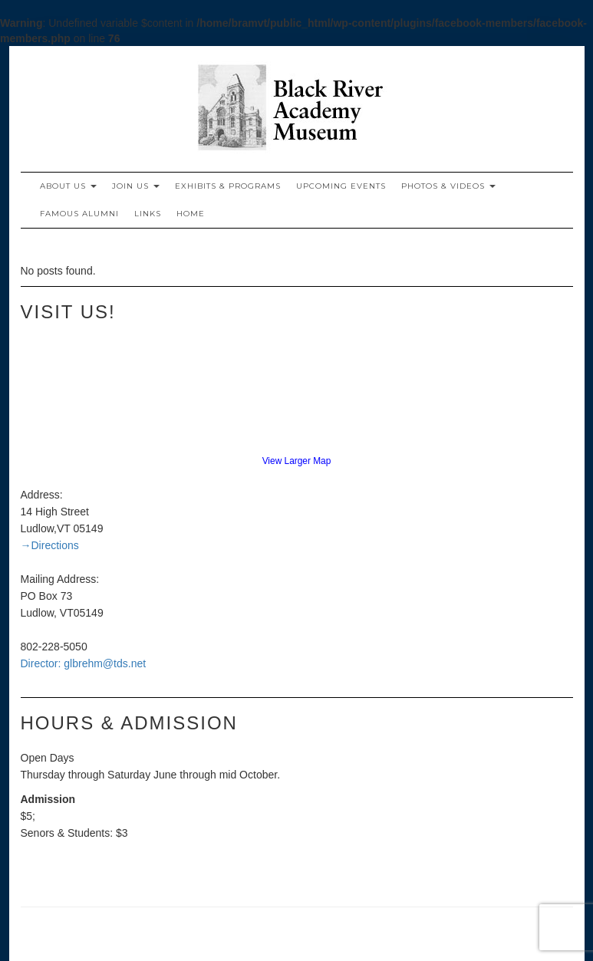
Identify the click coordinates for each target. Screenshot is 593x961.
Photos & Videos (448, 186)
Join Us (136, 186)
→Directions (50, 545)
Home (190, 214)
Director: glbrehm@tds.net (84, 663)
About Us (68, 186)
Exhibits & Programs (228, 186)
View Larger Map (296, 461)
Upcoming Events (341, 186)
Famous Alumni (79, 214)
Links (147, 214)
